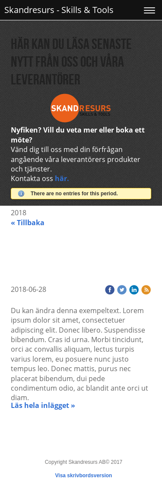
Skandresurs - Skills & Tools (59, 10)
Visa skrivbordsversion (83, 475)
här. (62, 178)
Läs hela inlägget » (43, 405)
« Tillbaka (27, 222)
